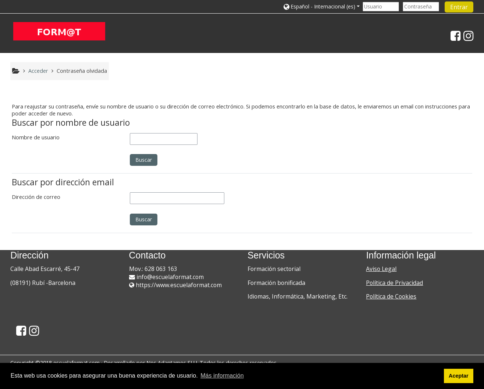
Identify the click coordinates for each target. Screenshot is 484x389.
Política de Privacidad (394, 283)
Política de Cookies (391, 296)
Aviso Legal (381, 269)
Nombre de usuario (36, 137)
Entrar (459, 7)
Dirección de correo (36, 196)
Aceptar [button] (459, 376)
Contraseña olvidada (82, 70)
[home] (59, 31)
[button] (321, 6)
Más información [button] (221, 375)
